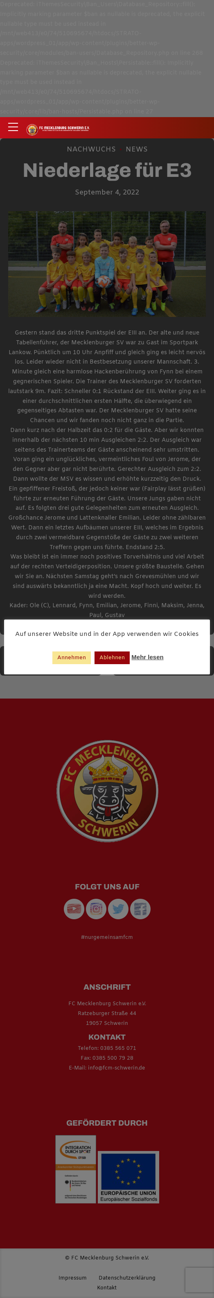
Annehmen (71, 657)
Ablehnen (112, 657)
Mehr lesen (147, 657)
